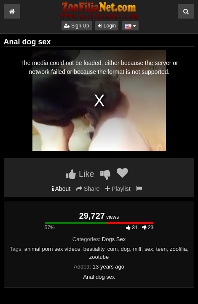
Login (107, 26)
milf (137, 249)
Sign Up (76, 26)
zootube (99, 257)
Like (80, 174)
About (61, 188)
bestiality (93, 249)
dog (125, 249)
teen (161, 249)
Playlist (117, 188)
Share (87, 188)
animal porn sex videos (52, 249)
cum (112, 249)
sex (148, 249)
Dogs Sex (114, 239)
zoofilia (178, 249)
